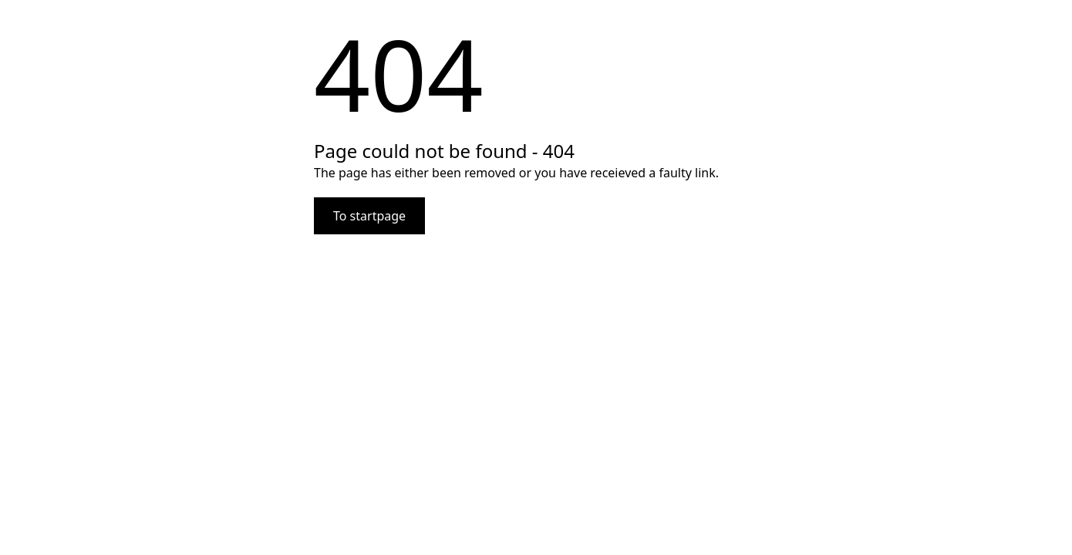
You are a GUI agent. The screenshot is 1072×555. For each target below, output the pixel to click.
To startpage (369, 215)
